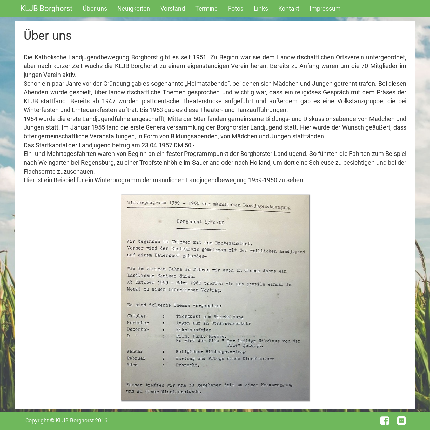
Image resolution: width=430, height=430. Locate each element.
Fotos (235, 8)
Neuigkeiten (133, 8)
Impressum (325, 8)
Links (261, 8)
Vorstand (172, 8)
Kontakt (288, 8)
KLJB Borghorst (46, 8)
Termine (206, 8)
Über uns (95, 8)
